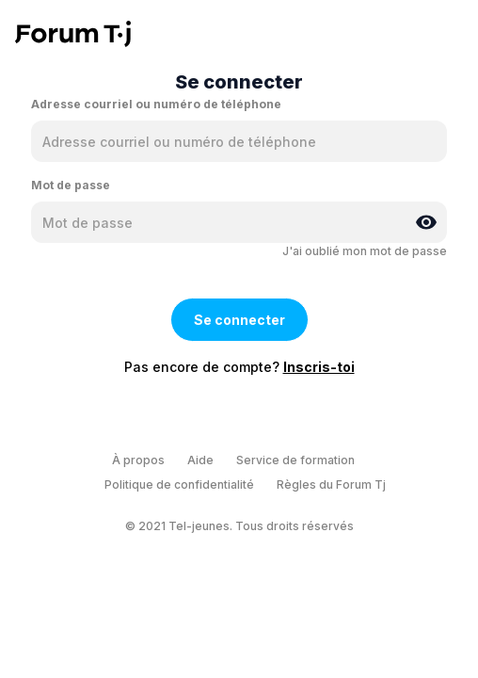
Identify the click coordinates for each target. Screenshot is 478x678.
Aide (200, 460)
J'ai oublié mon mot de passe (364, 251)
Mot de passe (70, 185)
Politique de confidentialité (179, 484)
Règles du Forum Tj (331, 484)
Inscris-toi (319, 367)
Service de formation (295, 460)
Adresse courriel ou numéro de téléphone (156, 104)
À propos (138, 460)
